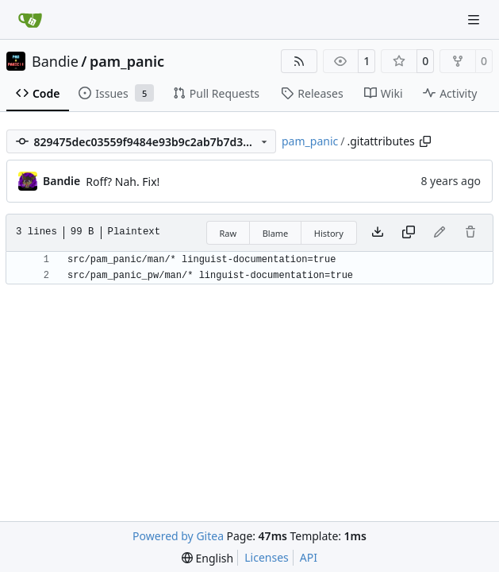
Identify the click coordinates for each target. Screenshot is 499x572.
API (308, 557)
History (329, 233)
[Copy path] (425, 141)
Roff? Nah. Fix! (122, 181)
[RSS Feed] (299, 61)
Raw (228, 233)
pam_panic (127, 61)
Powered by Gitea (178, 535)
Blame (276, 233)
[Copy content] (408, 232)
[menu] (207, 558)
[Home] (30, 20)
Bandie (55, 61)
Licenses (266, 557)
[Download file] (377, 232)
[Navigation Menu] (475, 19)
